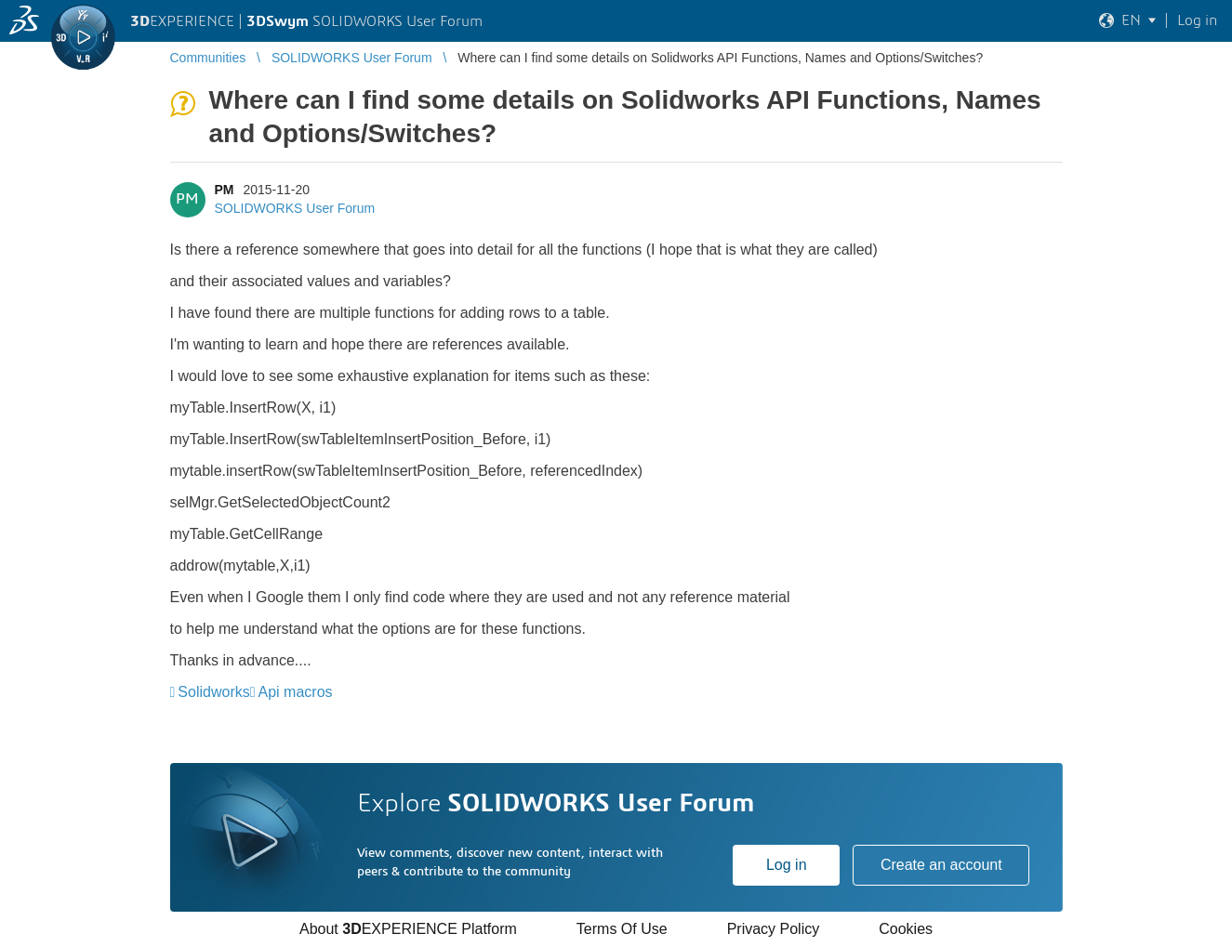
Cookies (906, 929)
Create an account (941, 865)
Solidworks (213, 692)
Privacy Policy (773, 929)
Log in (786, 865)
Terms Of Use (622, 929)
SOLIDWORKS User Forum (295, 208)
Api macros (295, 692)
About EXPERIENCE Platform (408, 929)
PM (224, 189)
